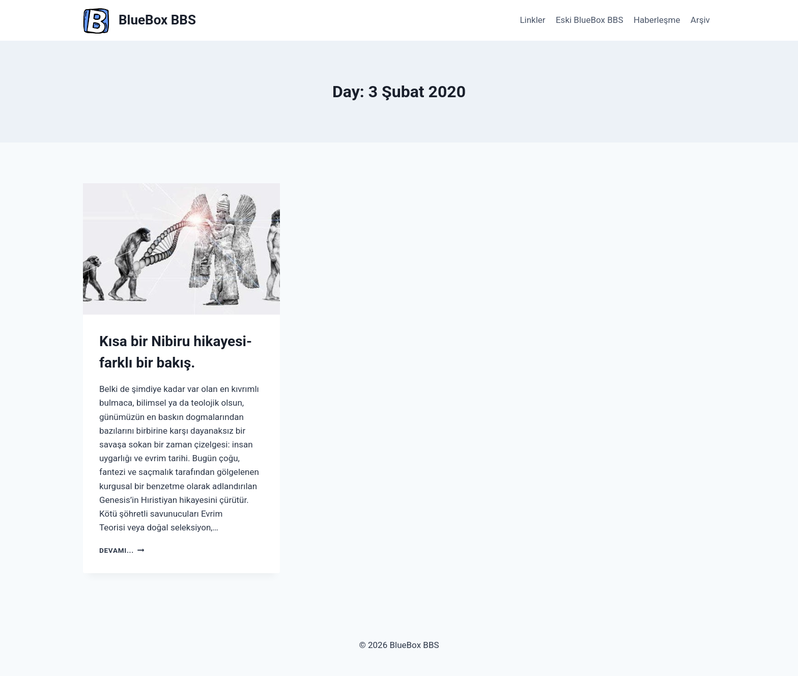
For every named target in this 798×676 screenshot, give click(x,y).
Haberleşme (657, 20)
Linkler (532, 20)
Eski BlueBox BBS (589, 20)
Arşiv (700, 20)
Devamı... (121, 550)
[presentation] (181, 249)
